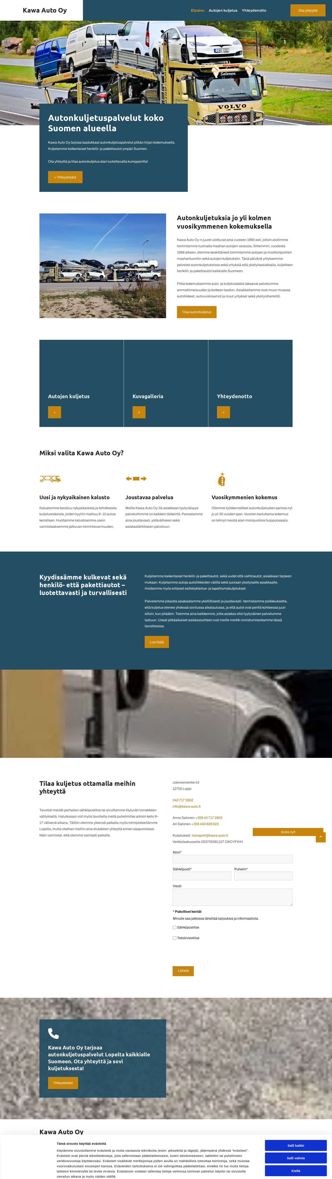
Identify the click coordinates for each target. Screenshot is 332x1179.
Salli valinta (296, 1149)
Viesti (177, 886)
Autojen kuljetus (69, 396)
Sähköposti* (182, 869)
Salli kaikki (296, 1137)
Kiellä (296, 1162)
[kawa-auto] (81, 367)
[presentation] (206, 953)
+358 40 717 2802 (208, 818)
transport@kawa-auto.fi (210, 835)
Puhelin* (241, 869)
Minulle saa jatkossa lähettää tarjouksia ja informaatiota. (216, 918)
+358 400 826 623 (205, 824)
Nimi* (177, 852)
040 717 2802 (183, 800)
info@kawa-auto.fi (187, 806)
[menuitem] (195, 10)
